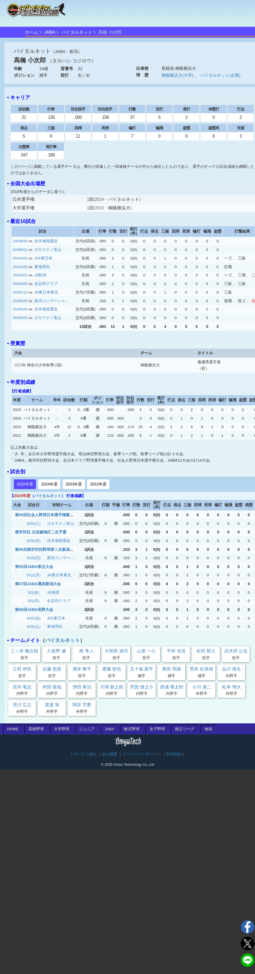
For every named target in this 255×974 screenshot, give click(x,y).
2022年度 (98, 484)
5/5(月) (34, 601)
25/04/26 (20, 267)
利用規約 (173, 754)
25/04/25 (20, 258)
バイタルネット (76, 32)
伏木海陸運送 (46, 241)
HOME (13, 729)
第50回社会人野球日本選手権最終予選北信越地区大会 (61, 515)
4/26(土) (34, 627)
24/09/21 (20, 250)
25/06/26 (20, 309)
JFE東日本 (43, 258)
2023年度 (74, 484)
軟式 (132, 729)
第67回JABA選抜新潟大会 (38, 584)
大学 (61, 729)
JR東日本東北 (46, 292)
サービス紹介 (85, 754)
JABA (49, 32)
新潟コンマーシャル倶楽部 (57, 301)
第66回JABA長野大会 (34, 609)
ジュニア (87, 729)
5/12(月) (34, 575)
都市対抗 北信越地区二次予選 (40, 532)
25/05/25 (20, 301)
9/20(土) (34, 523)
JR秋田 (40, 275)
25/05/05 (20, 284)
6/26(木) (34, 541)
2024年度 (49, 484)
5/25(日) (34, 558)
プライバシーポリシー (141, 754)
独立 (184, 729)
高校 (36, 729)
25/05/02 (20, 275)
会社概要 (109, 754)
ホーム (31, 32)
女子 (157, 729)
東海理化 (42, 267)
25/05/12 (20, 292)
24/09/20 (20, 241)
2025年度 (25, 484)
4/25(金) (34, 618)
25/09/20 (20, 318)
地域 (208, 729)
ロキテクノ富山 (47, 250)
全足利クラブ (46, 284)
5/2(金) (34, 592)
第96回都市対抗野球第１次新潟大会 (46, 549)
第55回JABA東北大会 (34, 566)
